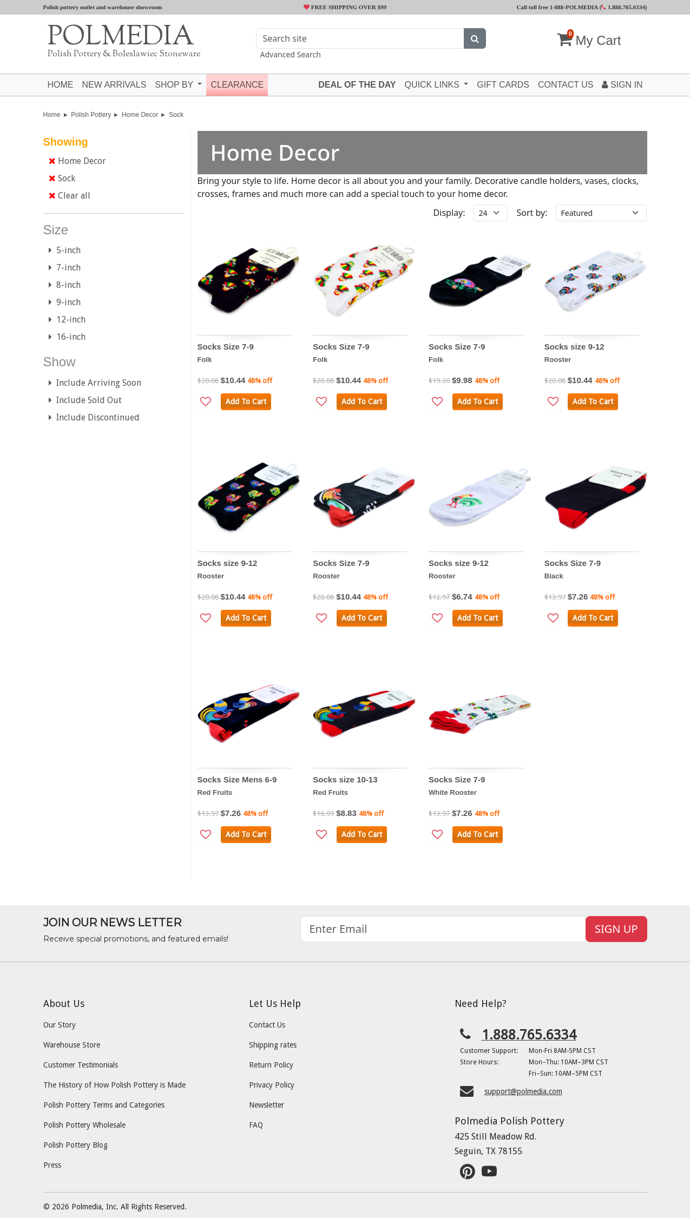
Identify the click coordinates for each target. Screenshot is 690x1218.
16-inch (67, 337)
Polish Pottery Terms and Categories (104, 1105)
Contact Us (267, 1025)
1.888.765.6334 (623, 7)
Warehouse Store (71, 1045)
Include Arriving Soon (95, 383)
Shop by (175, 84)
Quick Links (433, 84)
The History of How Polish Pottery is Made (114, 1085)
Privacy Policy (271, 1085)
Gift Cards (503, 84)
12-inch (67, 319)
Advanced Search (290, 54)
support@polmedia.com (523, 1091)
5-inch (65, 250)
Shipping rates (273, 1045)
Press (52, 1165)
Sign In (622, 84)
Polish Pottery (91, 114)
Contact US (566, 84)
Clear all (69, 195)
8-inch (65, 285)
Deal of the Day (357, 84)
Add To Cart (246, 401)
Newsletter (266, 1105)
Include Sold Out (85, 400)
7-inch (65, 267)
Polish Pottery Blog (75, 1145)
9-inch (65, 302)
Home (61, 84)
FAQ (256, 1125)
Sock (176, 114)
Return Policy (271, 1065)
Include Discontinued (94, 417)
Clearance (237, 84)
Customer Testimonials (80, 1065)
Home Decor (140, 114)
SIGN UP (616, 928)
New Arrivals (114, 84)
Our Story (59, 1025)
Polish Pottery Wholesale (84, 1125)
